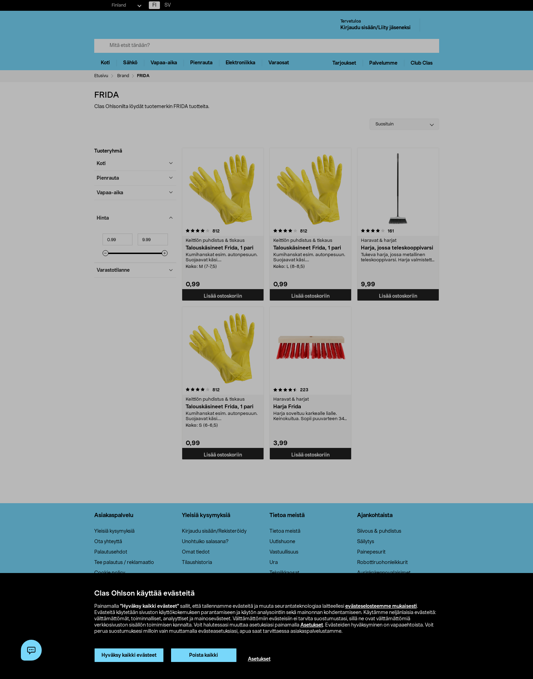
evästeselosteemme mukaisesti (381, 606)
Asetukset (311, 625)
